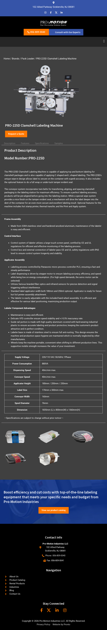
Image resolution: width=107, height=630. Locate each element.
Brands (15, 58)
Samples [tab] (58, 143)
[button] (104, 41)
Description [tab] (9, 143)
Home (7, 58)
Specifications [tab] (42, 143)
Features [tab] (25, 143)
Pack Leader (27, 58)
